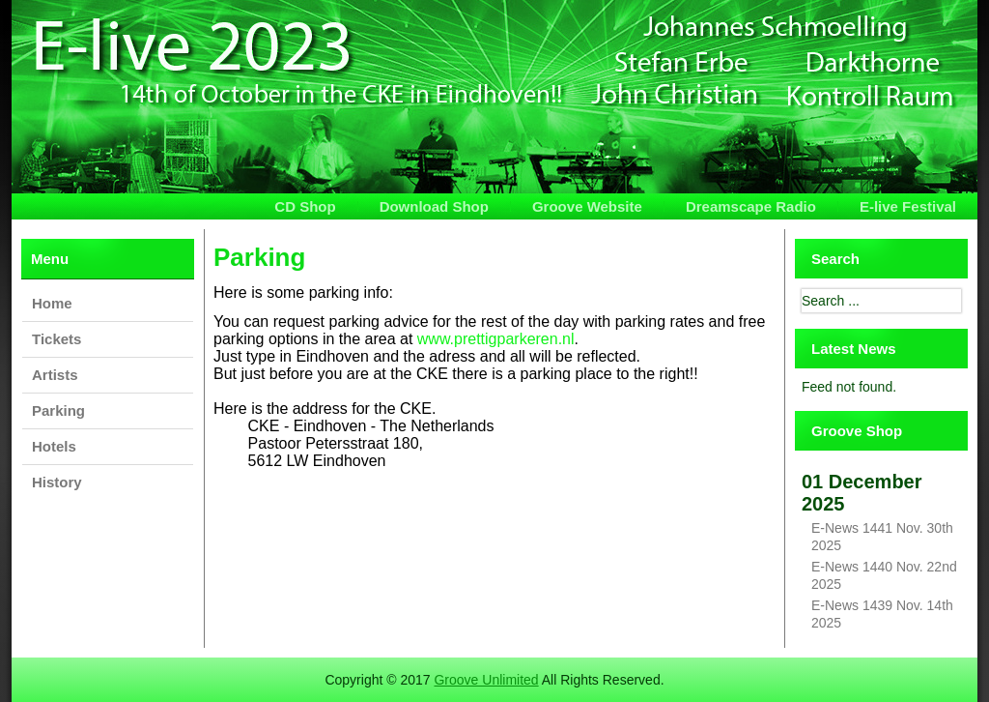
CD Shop (304, 206)
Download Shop (434, 206)
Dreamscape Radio (751, 206)
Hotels (54, 446)
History (57, 482)
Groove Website (587, 206)
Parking (58, 410)
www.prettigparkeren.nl (496, 339)
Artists (55, 374)
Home (52, 303)
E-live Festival (908, 206)
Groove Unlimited (486, 679)
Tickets (56, 339)
